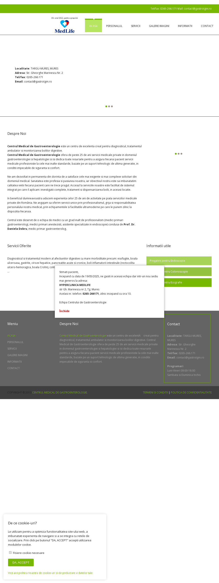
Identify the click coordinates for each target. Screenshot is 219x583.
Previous (31, 76)
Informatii (185, 26)
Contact (207, 26)
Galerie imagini (159, 26)
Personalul (114, 26)
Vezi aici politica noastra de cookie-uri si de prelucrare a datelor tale (50, 573)
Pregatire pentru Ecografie (166, 282)
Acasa (93, 26)
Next (187, 76)
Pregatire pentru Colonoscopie (169, 271)
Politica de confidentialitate (191, 392)
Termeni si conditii (155, 392)
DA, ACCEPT (20, 562)
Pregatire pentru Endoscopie (167, 261)
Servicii (135, 26)
